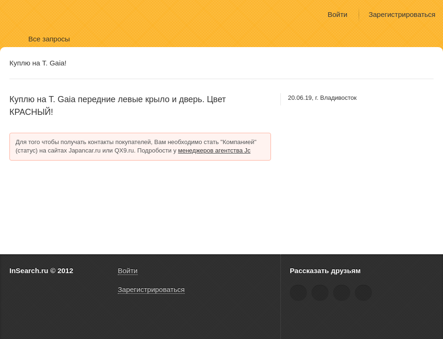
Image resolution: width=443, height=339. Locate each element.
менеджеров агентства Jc (214, 150)
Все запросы (49, 39)
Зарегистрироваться (402, 14)
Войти (337, 14)
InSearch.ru (37, 14)
